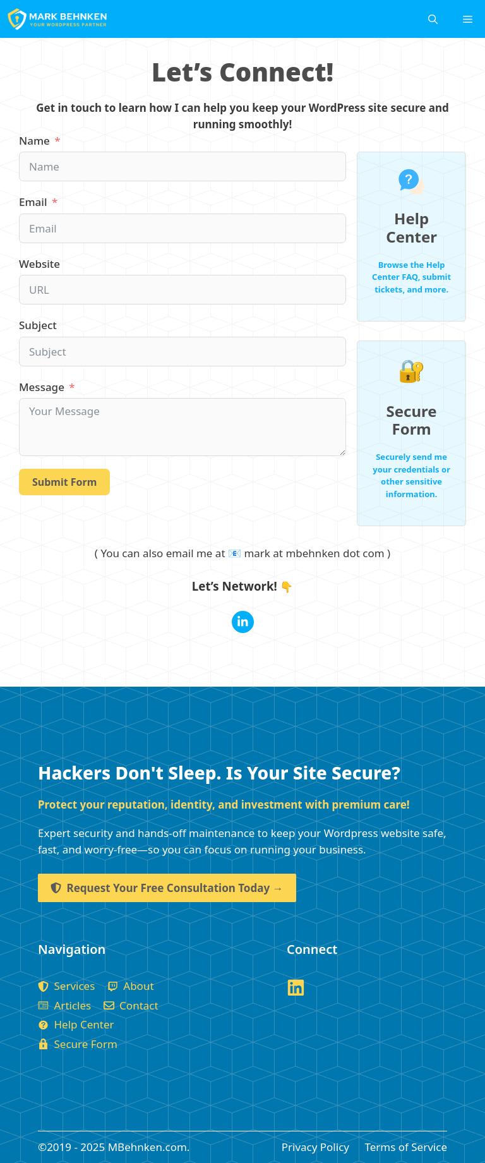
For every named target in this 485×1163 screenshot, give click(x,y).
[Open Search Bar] (433, 19)
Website (39, 263)
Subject (38, 325)
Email (33, 202)
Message (41, 387)
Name (34, 140)
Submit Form (64, 482)
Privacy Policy (315, 1147)
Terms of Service (405, 1147)
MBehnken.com (147, 1147)
